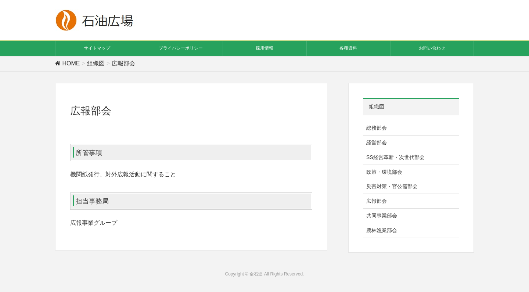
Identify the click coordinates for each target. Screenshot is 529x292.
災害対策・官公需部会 (392, 186)
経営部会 (376, 142)
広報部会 (376, 201)
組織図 (376, 106)
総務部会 (376, 128)
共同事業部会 (381, 216)
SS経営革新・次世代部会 (395, 157)
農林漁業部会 (381, 230)
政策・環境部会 (384, 172)
